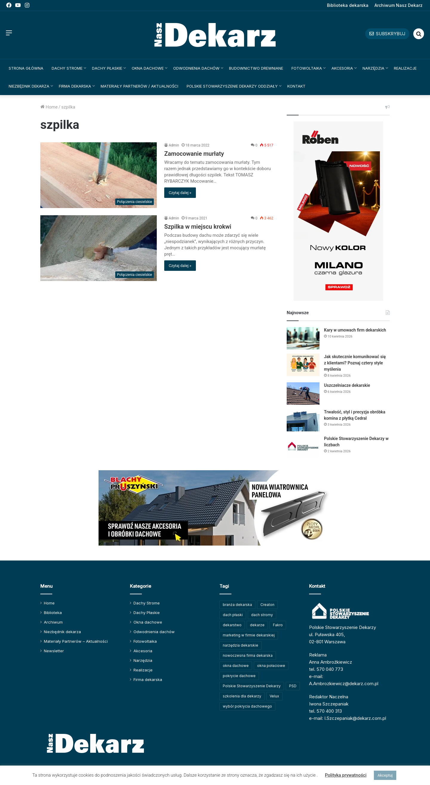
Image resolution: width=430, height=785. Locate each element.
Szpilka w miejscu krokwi (197, 226)
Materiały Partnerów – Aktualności (76, 641)
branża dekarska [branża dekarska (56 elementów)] (237, 604)
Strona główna (26, 68)
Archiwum (53, 622)
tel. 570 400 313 (325, 711)
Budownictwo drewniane (256, 68)
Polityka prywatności (345, 775)
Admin (174, 145)
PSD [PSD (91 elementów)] (293, 686)
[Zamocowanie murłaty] (98, 175)
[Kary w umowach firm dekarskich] (303, 338)
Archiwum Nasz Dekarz (398, 5)
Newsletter (54, 650)
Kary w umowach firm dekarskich (355, 330)
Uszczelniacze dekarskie (347, 385)
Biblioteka (53, 612)
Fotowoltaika (306, 68)
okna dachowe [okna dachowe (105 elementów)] (236, 665)
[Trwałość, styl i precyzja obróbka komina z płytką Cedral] (303, 420)
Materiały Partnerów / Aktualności (139, 86)
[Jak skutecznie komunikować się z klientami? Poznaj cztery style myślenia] (303, 365)
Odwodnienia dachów (196, 68)
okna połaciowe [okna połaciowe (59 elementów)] (271, 665)
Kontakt (296, 86)
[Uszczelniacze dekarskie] (303, 393)
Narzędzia (373, 68)
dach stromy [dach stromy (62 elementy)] (262, 615)
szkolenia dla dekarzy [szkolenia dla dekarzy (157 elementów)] (242, 696)
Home (49, 107)
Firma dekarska (75, 86)
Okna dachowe (148, 68)
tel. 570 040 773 (326, 669)
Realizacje (405, 68)
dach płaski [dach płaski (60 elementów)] (233, 615)
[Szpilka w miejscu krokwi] (98, 248)
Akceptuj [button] (384, 775)
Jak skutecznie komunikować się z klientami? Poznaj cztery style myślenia (355, 363)
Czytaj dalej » (180, 192)
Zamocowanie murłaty (194, 153)
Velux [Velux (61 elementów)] (274, 696)
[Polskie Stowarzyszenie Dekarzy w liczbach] (303, 447)
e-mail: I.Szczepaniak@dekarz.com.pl (347, 718)
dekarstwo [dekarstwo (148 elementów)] (232, 625)
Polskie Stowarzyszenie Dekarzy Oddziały (232, 86)
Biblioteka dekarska (347, 5)
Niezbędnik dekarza (29, 86)
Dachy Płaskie (107, 68)
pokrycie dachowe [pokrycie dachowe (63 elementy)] (239, 675)
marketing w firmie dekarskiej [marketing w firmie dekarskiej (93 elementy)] (249, 635)
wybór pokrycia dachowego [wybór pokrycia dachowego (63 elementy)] (247, 706)
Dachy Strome (67, 68)
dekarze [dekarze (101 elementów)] (257, 625)
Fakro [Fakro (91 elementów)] (278, 625)
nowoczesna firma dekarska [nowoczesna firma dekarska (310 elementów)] (248, 655)
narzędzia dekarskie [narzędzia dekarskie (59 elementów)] (240, 645)
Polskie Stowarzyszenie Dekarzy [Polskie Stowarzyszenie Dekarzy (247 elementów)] (252, 686)
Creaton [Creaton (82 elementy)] (267, 604)
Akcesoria (342, 68)
